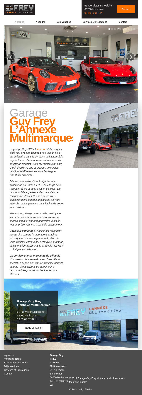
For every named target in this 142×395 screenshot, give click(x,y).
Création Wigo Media (80, 389)
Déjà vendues (64, 22)
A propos (19, 22)
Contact (126, 9)
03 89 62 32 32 (93, 12)
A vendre (40, 22)
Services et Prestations (95, 22)
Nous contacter (33, 327)
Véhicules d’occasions (16, 362)
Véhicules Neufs (12, 358)
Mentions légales (78, 382)
